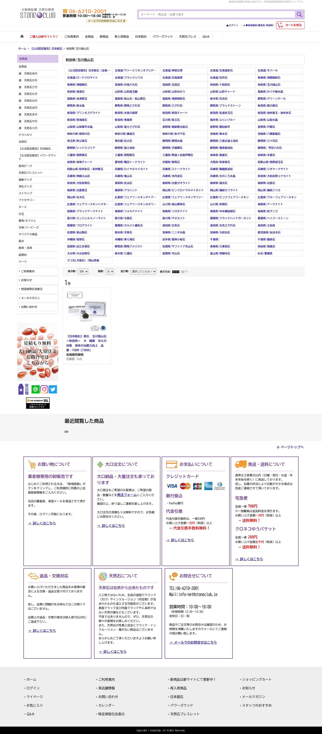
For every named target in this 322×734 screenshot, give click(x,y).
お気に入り (34, 705)
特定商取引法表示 (32, 289)
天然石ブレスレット (185, 713)
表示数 (72, 270)
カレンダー (106, 705)
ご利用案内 (27, 271)
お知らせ (26, 279)
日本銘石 (176, 696)
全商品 (23, 66)
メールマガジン (30, 297)
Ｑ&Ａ (30, 713)
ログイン (233, 25)
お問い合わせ (29, 306)
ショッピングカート (257, 679)
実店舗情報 (106, 687)
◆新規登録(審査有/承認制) (260, 25)
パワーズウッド (181, 705)
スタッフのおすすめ (257, 705)
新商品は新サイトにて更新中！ (193, 679)
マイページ (34, 696)
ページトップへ (292, 446)
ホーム (31, 679)
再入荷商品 (178, 687)
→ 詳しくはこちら (42, 523)
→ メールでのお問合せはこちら (193, 642)
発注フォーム (127, 494)
